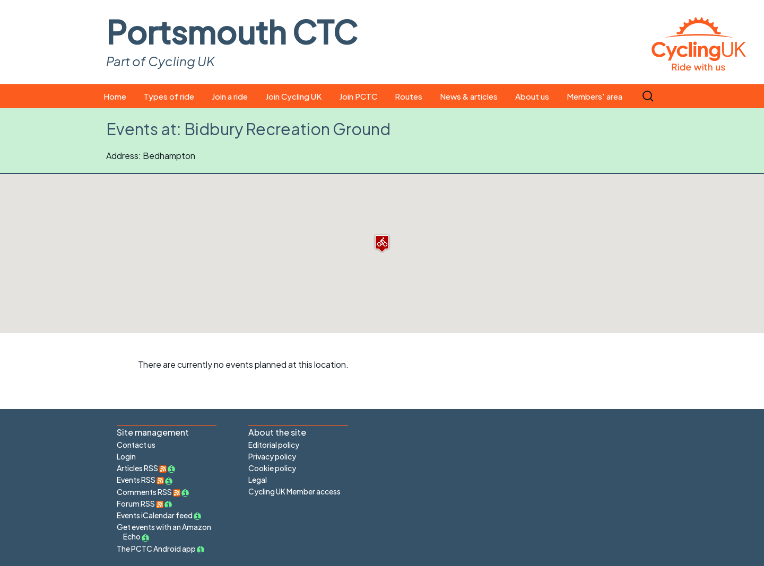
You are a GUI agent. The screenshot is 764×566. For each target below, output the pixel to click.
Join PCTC (358, 96)
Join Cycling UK (293, 96)
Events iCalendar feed (155, 515)
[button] (382, 243)
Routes (408, 96)
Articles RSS (142, 468)
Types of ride (169, 96)
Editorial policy (273, 444)
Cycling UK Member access (294, 491)
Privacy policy (272, 456)
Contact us (136, 444)
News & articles (469, 96)
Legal (257, 479)
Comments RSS (148, 492)
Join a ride (230, 96)
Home (114, 96)
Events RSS (140, 479)
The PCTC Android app (156, 548)
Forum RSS (140, 503)
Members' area (594, 96)
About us (532, 96)
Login (126, 456)
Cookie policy (272, 468)
